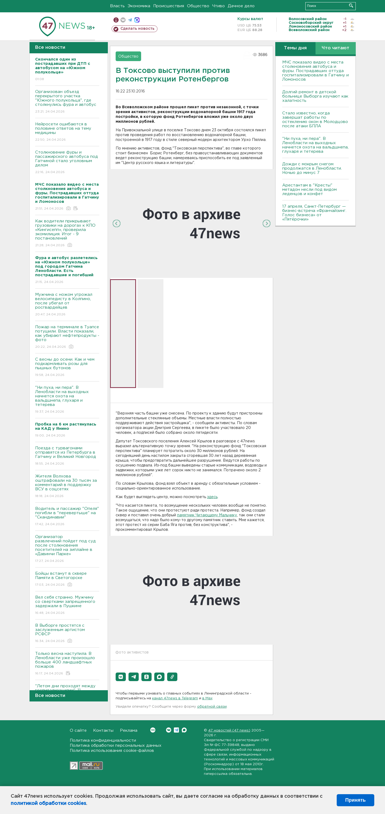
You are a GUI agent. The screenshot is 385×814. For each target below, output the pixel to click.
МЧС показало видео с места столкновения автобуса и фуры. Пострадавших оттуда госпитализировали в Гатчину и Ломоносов (315, 71)
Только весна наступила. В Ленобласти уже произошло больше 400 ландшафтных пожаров (67, 664)
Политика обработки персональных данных (116, 745)
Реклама (128, 730)
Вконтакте (152, 730)
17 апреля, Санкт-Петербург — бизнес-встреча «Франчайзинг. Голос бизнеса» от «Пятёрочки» (314, 213)
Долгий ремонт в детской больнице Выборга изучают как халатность (315, 96)
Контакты (103, 730)
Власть (117, 6)
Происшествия (168, 6)
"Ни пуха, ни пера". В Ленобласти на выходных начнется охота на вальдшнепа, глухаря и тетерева (67, 400)
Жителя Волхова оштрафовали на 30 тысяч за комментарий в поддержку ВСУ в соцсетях (67, 486)
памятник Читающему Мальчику (207, 515)
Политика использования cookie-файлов (112, 750)
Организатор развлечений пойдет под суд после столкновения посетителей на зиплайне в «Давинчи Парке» (67, 549)
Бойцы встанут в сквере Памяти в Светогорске (67, 579)
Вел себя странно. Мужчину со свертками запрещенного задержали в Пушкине (67, 605)
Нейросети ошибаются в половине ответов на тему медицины (67, 132)
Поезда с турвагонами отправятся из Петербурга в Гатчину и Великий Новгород (67, 456)
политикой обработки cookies (48, 803)
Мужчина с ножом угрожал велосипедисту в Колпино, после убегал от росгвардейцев (67, 305)
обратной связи (212, 706)
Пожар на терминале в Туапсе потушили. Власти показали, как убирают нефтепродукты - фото (67, 337)
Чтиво (218, 6)
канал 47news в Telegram (175, 698)
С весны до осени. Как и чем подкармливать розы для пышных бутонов (67, 367)
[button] (121, 677)
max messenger (137, 20)
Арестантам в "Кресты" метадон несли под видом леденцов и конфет (309, 190)
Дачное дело (241, 6)
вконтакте (123, 20)
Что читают (335, 48)
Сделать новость (137, 28)
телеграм (130, 20)
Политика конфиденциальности (103, 740)
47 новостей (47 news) (229, 730)
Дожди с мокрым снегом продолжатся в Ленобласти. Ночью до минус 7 (312, 168)
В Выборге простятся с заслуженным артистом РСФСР (67, 633)
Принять (355, 800)
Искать (351, 5)
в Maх (207, 698)
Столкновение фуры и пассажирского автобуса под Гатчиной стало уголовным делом (67, 162)
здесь (212, 497)
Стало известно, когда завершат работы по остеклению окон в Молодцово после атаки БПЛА (315, 119)
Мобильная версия (116, 20)
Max (184, 730)
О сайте (78, 730)
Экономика (139, 6)
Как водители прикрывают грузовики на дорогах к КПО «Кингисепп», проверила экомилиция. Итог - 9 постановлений (67, 233)
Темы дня (295, 48)
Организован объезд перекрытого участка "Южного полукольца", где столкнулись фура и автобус (67, 102)
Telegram (176, 730)
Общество (198, 6)
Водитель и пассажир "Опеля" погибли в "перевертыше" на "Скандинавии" (67, 517)
